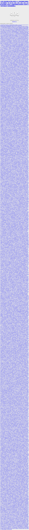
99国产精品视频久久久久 (16, 80)
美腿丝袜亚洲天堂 (4, 410)
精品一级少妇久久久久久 (24, 30)
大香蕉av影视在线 (9, 51)
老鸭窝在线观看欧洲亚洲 (17, 340)
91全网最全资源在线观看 (10, 398)
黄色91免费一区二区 (6, 249)
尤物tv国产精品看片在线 (8, 30)
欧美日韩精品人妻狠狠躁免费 (4, 467)
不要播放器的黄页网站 (21, 424)
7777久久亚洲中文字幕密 (18, 194)
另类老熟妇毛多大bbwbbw (11, 485)
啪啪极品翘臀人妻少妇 (13, 216)
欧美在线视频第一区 (21, 189)
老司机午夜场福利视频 (24, 123)
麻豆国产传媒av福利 (4, 300)
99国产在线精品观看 (8, 274)
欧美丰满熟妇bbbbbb (23, 212)
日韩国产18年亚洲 (3, 69)
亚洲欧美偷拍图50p (7, 216)
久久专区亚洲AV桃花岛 (4, 161)
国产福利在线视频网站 (12, 209)
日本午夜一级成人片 (8, 101)
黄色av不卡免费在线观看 (15, 429)
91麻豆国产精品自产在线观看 (24, 213)
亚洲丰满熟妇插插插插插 (6, 419)
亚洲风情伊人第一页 (2, 400)
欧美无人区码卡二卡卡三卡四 (17, 160)
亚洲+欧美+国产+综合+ (13, 471)
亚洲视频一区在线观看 (22, 493)
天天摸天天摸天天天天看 (6, 506)
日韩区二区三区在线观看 (12, 89)
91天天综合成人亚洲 (10, 256)
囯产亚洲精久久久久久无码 (14, 376)
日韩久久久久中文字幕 (16, 368)
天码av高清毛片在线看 (4, 137)
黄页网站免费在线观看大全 (4, 117)
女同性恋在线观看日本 (15, 401)
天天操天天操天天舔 (6, 118)
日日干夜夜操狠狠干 (8, 88)
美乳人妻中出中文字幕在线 (4, 60)
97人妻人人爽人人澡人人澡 (17, 406)
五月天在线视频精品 (9, 276)
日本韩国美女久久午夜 (24, 141)
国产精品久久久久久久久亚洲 (9, 331)
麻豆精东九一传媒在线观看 (10, 368)
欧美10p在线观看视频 (18, 419)
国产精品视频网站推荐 (10, 244)
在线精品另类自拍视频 (5, 366)
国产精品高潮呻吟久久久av (18, 269)
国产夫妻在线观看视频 (25, 474)
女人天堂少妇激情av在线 (23, 321)
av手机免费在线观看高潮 (12, 141)
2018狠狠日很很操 (4, 405)
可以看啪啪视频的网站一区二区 (15, 238)
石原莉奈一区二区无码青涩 (24, 415)
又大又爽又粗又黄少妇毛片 (18, 193)
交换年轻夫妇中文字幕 (23, 93)
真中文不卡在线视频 (22, 117)
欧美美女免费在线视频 (17, 75)
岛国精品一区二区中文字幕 (14, 338)
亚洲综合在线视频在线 (20, 44)
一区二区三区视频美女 (24, 221)
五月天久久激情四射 (2, 91)
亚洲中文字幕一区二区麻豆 (14, 395)
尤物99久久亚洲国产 (18, 133)
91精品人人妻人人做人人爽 (10, 138)
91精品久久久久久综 (17, 43)
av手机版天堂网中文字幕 (8, 91)
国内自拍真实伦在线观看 (17, 78)
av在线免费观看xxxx (11, 437)
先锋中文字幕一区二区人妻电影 (23, 205)
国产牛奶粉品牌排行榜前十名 (15, 515)
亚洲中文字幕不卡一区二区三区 (12, 278)
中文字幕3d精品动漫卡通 (16, 132)
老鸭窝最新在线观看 (25, 28)
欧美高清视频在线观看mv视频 (3, 261)
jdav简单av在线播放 (5, 316)
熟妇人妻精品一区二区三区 (13, 289)
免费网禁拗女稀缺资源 (8, 224)
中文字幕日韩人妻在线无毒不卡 (7, 277)
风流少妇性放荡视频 (8, 35)
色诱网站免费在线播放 (7, 435)
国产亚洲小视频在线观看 (7, 363)
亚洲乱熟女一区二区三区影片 (9, 239)
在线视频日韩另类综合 (4, 107)
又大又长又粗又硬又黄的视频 (7, 339)
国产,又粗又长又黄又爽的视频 (16, 477)
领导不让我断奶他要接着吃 (10, 77)
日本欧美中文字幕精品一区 (12, 514)
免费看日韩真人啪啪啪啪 (14, 254)
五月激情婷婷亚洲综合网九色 (7, 44)
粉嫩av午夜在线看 (8, 210)
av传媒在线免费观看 (5, 169)
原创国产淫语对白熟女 (14, 26)
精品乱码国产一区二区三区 (8, 83)
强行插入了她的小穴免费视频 (7, 334)
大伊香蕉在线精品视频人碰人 (19, 266)
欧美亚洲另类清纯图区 (13, 430)
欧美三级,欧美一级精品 (18, 469)
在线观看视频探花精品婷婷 (10, 389)
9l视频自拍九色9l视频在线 (17, 66)
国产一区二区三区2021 (3, 475)
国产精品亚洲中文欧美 (8, 79)
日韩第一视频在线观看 (8, 375)
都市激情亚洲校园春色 (19, 171)
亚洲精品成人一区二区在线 (16, 465)
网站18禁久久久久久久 (14, 466)
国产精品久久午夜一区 (25, 121)
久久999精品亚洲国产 (4, 360)
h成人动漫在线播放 (20, 95)
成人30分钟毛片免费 (23, 81)
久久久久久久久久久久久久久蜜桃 (9, 460)
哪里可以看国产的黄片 (12, 521)
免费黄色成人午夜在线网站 (12, 388)
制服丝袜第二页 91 (18, 250)
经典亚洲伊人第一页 (22, 256)
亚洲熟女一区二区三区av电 (13, 121)
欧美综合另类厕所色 (7, 289)
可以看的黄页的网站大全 (23, 268)
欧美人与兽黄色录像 (7, 350)
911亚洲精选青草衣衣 (15, 60)
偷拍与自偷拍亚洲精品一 (19, 257)
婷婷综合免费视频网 (10, 323)
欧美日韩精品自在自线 (9, 172)
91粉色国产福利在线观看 (7, 114)
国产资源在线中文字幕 (21, 439)
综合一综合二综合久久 (20, 395)
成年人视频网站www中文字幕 (9, 69)
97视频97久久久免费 (21, 176)
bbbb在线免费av (13, 90)
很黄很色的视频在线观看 (9, 312)
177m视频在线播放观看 (8, 315)
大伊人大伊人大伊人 (8, 164)
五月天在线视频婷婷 (21, 501)
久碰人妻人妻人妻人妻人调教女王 (15, 110)
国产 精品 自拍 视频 (16, 86)
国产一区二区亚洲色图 (9, 145)
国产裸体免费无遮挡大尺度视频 (23, 229)
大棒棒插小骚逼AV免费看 (8, 450)
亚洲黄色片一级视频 (6, 174)
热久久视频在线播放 (6, 119)
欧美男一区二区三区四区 (21, 41)
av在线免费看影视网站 (22, 263)
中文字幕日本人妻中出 (24, 155)
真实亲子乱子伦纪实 (15, 134)
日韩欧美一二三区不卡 (19, 216)
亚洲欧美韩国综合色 (7, 194)
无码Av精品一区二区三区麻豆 (21, 527)
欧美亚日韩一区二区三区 (12, 133)
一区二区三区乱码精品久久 (9, 41)
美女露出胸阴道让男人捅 (17, 154)
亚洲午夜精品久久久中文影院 (15, 242)
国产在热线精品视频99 (21, 70)
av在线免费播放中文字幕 (19, 56)
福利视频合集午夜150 (22, 227)
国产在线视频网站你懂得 (15, 418)
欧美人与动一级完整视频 (20, 518)
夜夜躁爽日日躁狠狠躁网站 (11, 386)
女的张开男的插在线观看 (23, 125)
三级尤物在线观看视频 (4, 279)
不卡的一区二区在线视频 (25, 40)
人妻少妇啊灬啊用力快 (15, 299)
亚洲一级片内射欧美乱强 (18, 221)
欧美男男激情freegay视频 (18, 486)
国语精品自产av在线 (9, 497)
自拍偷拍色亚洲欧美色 (21, 110)
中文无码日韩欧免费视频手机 (21, 376)
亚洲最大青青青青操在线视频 (16, 256)
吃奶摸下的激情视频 (7, 302)
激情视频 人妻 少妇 (17, 125)
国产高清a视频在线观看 (10, 463)
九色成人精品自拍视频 (21, 182)
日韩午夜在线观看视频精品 (7, 195)
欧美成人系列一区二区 (11, 72)
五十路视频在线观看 (20, 187)
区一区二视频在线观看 (4, 229)
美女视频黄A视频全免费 (24, 479)
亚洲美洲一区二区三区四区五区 (22, 438)
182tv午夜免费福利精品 (21, 276)
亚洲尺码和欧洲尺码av (20, 491)
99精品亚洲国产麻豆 (16, 444)
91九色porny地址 (7, 432)
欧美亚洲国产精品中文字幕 (15, 262)
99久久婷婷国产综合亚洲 (25, 443)
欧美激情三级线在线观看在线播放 (12, 213)
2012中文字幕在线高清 (14, 342)
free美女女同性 (6, 150)
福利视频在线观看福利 (11, 119)
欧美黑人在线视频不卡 (20, 143)
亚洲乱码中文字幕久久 (12, 399)
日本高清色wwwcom (10, 97)
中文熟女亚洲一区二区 (16, 324)
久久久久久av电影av (7, 73)
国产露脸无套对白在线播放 (9, 313)
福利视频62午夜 (21, 309)
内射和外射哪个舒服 (18, 453)
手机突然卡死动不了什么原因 (5, 121)
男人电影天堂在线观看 (7, 183)
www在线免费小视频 (24, 87)
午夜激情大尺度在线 (5, 486)
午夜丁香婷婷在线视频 (14, 379)
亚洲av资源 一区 (6, 278)
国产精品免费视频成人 (20, 203)
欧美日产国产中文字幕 (20, 270)
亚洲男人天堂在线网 (23, 108)
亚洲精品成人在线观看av (23, 154)
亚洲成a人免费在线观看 (6, 528)
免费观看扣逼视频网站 (14, 166)
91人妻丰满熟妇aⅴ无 (21, 385)
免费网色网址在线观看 (14, 30)
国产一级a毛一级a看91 (10, 66)
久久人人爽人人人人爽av (6, 361)
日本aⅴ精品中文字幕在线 (15, 92)
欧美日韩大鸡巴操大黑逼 (15, 192)
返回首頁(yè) (14, 21)
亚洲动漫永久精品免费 (11, 306)
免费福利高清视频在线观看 (14, 433)
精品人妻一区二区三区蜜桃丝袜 (14, 264)
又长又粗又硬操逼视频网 (14, 246)
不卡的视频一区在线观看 (18, 243)
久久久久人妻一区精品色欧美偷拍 (7, 491)
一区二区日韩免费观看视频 (10, 496)
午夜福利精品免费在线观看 (22, 186)
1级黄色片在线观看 (15, 391)
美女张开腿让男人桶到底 (13, 58)
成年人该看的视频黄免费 (9, 186)
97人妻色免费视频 (7, 98)
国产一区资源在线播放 (7, 177)
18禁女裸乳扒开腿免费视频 (14, 163)
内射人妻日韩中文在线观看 (12, 84)
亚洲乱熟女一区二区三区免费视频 (10, 340)
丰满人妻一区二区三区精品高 (10, 32)
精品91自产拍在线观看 (5, 440)
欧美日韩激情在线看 (12, 287)
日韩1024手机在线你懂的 (10, 185)
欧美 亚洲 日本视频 (15, 219)
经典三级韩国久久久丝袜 (25, 253)
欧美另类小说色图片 (23, 243)
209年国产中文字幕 (18, 350)
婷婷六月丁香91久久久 (13, 413)
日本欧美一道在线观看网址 (12, 56)
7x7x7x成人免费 (19, 30)
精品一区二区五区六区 (3, 80)
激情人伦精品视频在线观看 (8, 242)
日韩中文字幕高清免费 (22, 145)
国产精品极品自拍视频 (9, 228)
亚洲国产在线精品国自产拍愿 (24, 372)
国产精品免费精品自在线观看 (14, 224)
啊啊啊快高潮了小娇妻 (24, 246)
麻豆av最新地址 (4, 50)
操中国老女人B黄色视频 (20, 225)
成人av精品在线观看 (16, 496)
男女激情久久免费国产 (4, 97)
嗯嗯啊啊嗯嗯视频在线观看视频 (8, 438)
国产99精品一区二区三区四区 (13, 197)
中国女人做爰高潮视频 (21, 36)
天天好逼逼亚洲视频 (18, 146)
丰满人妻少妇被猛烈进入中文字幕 (7, 408)
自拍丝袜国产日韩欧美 (16, 347)
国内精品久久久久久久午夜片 (24, 100)
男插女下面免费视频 (8, 85)
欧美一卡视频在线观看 (15, 97)
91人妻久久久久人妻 (19, 315)
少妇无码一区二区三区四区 (14, 371)
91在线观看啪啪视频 (19, 345)
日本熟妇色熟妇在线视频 (19, 126)
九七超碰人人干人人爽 (13, 210)
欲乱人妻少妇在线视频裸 (7, 296)
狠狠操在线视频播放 (4, 529)
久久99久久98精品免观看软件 (4, 89)
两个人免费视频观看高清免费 (11, 67)
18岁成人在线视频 (24, 504)
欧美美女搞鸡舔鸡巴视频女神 (17, 50)
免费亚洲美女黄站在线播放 (23, 90)
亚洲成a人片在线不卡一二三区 (5, 128)
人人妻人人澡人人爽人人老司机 (17, 460)
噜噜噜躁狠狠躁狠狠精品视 (15, 130)
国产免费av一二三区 (12, 139)
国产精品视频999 (23, 62)
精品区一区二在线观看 (22, 519)
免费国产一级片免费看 (14, 489)
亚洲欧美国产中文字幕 (9, 466)
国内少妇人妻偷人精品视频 (10, 199)
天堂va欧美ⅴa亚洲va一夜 (13, 314)
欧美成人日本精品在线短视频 (22, 130)
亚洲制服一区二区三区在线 (8, 499)
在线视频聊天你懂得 (14, 284)
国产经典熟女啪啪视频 (20, 140)
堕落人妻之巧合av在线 (4, 47)
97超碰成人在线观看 (14, 311)
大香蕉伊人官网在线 (21, 239)
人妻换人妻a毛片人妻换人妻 (8, 418)
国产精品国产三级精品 (25, 207)
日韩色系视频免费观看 (15, 64)
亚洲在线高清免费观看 (22, 179)
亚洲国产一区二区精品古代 (24, 89)
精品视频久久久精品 (5, 67)
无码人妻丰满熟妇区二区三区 (7, 357)
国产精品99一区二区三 (17, 113)
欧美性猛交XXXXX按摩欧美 (22, 336)
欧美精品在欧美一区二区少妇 (14, 99)
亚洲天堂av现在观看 (3, 274)
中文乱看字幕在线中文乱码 (23, 148)
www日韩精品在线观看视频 (14, 149)
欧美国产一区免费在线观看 (21, 92)
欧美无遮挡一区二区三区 (11, 75)
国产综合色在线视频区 (19, 285)
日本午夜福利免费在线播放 (3, 185)
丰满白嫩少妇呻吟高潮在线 (23, 341)
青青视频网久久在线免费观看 (12, 403)
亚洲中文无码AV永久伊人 (21, 291)
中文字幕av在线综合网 (25, 505)
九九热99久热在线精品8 (11, 93)
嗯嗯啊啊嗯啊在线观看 (4, 82)
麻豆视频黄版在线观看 (14, 450)
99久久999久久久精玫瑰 (15, 492)
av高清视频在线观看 (9, 439)
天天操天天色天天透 (14, 411)
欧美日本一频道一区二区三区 (3, 29)
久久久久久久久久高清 (16, 199)
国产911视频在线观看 (25, 171)
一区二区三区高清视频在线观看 (24, 304)
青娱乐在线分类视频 (17, 229)
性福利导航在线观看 (9, 529)
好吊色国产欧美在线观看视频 (22, 248)
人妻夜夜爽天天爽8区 (10, 524)
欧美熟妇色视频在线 (19, 128)
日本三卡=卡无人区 (23, 335)
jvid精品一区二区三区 (18, 141)
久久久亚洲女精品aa (10, 336)
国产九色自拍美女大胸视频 (16, 148)
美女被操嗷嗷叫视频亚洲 (19, 74)
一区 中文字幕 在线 (23, 386)
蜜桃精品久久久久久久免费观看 (23, 526)
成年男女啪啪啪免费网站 (10, 157)
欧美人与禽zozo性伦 (18, 255)
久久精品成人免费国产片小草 (9, 465)
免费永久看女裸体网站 (24, 38)
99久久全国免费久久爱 (11, 154)
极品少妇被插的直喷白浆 (18, 294)
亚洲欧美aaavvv (7, 306)
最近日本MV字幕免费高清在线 (8, 391)
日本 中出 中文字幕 (23, 319)
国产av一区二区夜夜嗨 (23, 217)
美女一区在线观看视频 (11, 160)
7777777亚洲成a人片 (15, 323)
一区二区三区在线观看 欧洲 (14, 44)
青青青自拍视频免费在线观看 (17, 316)
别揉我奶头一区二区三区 (4, 39)
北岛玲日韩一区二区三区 (25, 337)
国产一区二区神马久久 (6, 236)
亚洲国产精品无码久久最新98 (10, 335)
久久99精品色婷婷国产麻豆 (17, 463)
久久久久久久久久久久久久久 (4, 180)
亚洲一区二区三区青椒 (16, 138)
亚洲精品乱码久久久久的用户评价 (20, 210)
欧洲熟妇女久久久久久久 (8, 158)
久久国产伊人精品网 (17, 71)
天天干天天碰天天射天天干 (9, 354)
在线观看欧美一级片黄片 (5, 355)
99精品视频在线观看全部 (17, 161)
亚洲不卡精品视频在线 (6, 415)
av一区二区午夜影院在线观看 (10, 268)
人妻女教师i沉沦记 (21, 307)
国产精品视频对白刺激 (25, 225)
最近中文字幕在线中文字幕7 (25, 399)
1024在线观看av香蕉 (19, 91)
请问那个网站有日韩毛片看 (18, 87)
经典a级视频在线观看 (8, 26)
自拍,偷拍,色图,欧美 (21, 159)
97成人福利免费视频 (9, 130)
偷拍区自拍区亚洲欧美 (11, 352)
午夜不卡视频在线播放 (20, 31)
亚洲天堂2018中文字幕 (9, 344)
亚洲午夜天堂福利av (6, 322)
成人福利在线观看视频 (24, 375)
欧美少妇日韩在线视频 (16, 77)
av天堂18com (13, 434)
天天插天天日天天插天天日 (16, 441)
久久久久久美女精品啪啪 (3, 120)
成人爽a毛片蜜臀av (16, 189)
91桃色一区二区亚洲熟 (8, 74)
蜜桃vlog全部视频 (10, 65)
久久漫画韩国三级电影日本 (25, 435)
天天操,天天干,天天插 (20, 35)
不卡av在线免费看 (15, 131)
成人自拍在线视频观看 (20, 131)
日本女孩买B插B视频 (25, 118)
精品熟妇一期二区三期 (21, 137)
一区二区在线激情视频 (16, 244)
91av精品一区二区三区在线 (4, 144)
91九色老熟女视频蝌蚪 (20, 195)
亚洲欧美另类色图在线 (22, 180)
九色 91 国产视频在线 (23, 453)
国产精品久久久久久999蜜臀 (20, 49)
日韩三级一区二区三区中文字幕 (16, 416)
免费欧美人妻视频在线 (5, 46)
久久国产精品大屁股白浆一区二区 (9, 36)
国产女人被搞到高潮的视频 (16, 353)
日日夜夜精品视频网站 (5, 132)
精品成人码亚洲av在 (9, 82)
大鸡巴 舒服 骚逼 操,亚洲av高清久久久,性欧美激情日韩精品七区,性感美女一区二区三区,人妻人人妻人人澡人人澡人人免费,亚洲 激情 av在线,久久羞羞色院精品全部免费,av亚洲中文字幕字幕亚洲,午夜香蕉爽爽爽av (14, 25)
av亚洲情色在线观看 (8, 226)
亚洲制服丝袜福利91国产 (8, 288)
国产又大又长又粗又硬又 (20, 339)
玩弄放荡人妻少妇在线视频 (12, 46)
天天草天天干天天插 (21, 452)
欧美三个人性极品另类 (14, 358)
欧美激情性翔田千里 (6, 142)
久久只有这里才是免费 (12, 396)
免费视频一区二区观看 (17, 485)
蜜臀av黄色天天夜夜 (2, 425)
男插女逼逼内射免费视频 (18, 377)
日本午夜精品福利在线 (15, 276)
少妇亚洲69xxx (17, 528)
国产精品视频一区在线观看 (19, 514)
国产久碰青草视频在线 (10, 117)
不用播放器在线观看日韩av (9, 387)
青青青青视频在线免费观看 (15, 186)
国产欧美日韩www (4, 496)
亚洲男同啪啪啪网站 (18, 183)
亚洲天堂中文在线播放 (5, 485)
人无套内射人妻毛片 (18, 366)
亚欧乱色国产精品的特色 (13, 382)
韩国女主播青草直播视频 (13, 184)
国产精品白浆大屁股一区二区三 (5, 260)
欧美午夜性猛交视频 (15, 120)
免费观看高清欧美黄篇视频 (17, 204)
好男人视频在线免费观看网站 (17, 123)
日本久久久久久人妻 (16, 150)
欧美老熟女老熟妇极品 (11, 355)
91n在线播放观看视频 (7, 207)
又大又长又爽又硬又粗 (21, 136)
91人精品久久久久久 (7, 266)
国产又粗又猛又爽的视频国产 (21, 197)
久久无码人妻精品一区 (12, 260)
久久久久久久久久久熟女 (9, 349)
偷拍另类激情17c (15, 185)
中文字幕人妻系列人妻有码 (5, 43)
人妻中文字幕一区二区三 (18, 139)
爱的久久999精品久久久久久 (9, 127)
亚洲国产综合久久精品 (14, 281)
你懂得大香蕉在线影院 (24, 126)
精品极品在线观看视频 (25, 471)
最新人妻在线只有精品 (4, 159)
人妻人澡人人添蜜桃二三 (10, 394)
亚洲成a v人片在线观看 (11, 488)
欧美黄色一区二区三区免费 (13, 302)
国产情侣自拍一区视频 (7, 58)
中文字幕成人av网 (19, 40)
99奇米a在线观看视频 (16, 179)
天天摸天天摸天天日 (2, 266)
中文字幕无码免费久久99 (5, 409)
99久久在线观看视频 (18, 462)
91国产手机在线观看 (21, 515)
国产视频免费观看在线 (15, 190)
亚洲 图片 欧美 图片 (25, 407)
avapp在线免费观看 (10, 200)
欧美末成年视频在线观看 (15, 478)
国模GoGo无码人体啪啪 (9, 230)
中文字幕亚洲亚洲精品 (14, 499)
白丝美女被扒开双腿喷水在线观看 (22, 264)
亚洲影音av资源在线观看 (15, 439)
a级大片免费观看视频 (19, 114)
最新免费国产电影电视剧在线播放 (7, 337)
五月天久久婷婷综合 (22, 138)
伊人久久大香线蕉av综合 (11, 29)
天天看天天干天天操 (4, 192)
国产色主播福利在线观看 (15, 351)
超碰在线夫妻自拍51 (23, 157)
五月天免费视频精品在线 (13, 282)
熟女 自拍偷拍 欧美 (3, 490)
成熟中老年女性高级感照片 (18, 151)
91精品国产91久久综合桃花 (15, 83)
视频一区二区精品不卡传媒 (15, 168)
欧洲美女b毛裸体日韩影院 (23, 520)
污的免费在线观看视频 (19, 461)
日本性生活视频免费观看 (4, 148)
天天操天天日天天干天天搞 (16, 354)
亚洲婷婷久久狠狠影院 (12, 62)
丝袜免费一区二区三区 (9, 516)
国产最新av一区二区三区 (21, 299)
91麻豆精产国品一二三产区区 (16, 127)
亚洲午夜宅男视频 (25, 491)
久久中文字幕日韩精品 (25, 53)
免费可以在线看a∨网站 (12, 305)
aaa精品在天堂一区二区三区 (10, 324)
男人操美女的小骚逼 (19, 278)
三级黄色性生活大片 (23, 43)
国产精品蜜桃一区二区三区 (25, 76)
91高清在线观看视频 (21, 293)
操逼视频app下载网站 (19, 289)
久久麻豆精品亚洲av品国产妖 (8, 507)
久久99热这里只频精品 (19, 63)
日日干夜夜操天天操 (2, 166)
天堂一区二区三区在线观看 (8, 379)
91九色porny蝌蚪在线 (19, 330)
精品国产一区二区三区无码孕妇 (12, 366)
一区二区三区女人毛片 (5, 70)
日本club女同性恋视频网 (18, 458)
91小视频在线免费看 (3, 346)
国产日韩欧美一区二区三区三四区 (7, 371)
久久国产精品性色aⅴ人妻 (6, 187)
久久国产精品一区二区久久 (19, 258)
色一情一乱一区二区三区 (9, 299)
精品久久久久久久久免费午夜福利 (11, 76)
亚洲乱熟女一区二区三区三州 (11, 39)
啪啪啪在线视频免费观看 (15, 507)
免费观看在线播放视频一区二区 (12, 245)
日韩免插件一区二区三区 (21, 54)
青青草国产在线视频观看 (16, 421)
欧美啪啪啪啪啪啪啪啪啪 (5, 154)
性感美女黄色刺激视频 (7, 480)
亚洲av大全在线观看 (5, 378)
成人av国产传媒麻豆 (20, 122)
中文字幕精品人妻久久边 (18, 81)
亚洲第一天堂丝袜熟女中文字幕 (11, 255)
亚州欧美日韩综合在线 (22, 498)
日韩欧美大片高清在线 (19, 188)
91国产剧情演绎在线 (23, 33)
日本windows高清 (10, 27)
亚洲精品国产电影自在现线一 (22, 492)
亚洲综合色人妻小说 (5, 84)
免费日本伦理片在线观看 (9, 475)
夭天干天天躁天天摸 (16, 333)
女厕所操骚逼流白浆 (15, 308)
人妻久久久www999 (17, 102)
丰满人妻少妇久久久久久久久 (10, 428)
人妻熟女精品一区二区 (12, 236)
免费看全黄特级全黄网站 (6, 71)
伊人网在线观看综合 (2, 320)
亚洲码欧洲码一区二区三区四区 (7, 222)
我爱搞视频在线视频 (14, 301)
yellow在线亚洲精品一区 (14, 443)
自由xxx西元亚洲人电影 (4, 402)
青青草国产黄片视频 (20, 374)
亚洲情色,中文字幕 (22, 457)
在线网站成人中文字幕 (24, 273)
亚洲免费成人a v (24, 151)
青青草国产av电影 (4, 476)
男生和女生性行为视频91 (25, 314)
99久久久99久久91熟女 (23, 66)
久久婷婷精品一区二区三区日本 (17, 372)
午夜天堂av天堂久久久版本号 (14, 222)
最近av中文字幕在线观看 (21, 55)
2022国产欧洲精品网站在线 (3, 276)
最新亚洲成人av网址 (18, 58)
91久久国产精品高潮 (3, 422)
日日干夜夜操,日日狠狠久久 (15, 59)
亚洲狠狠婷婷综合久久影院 (23, 86)
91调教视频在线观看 (8, 373)
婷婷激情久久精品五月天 (13, 390)
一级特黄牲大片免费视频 (8, 155)
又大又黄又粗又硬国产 (14, 79)
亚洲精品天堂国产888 (2, 351)
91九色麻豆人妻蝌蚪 (25, 226)
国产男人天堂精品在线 (5, 165)
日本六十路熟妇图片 (15, 389)
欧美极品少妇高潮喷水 (11, 211)
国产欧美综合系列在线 (23, 287)
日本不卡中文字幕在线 (6, 125)
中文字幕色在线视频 (19, 57)
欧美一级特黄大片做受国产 (4, 65)
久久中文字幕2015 (18, 90)
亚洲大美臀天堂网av (18, 217)
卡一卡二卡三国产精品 (13, 49)
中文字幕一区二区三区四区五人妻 (12, 94)
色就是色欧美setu (4, 324)
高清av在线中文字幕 (14, 408)
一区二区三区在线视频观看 (14, 207)
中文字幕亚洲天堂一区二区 (14, 195)
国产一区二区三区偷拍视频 (10, 325)
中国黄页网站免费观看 (3, 41)
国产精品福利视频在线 (15, 105)
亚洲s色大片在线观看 (9, 397)
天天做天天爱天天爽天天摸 (21, 418)
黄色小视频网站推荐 (9, 214)
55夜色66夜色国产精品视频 (7, 348)
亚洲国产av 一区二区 (6, 152)
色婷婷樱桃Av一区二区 (25, 265)
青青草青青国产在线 (4, 256)
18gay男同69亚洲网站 (20, 105)
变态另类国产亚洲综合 (7, 52)
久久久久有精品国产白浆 (23, 39)
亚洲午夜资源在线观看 (22, 80)
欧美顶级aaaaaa (14, 230)
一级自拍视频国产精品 (21, 150)
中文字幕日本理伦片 (7, 258)
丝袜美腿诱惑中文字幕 (11, 263)
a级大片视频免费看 (10, 232)
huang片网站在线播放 (12, 212)
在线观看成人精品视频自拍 (24, 142)
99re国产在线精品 (19, 411)
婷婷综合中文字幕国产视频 (4, 310)
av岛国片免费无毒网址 (4, 323)
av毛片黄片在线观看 (9, 434)
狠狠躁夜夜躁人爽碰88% (21, 206)
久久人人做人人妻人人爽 (3, 208)
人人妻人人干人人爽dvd (3, 466)
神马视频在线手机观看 (15, 147)
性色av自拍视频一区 (25, 266)
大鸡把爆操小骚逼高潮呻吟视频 (12, 169)
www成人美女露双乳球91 (10, 131)
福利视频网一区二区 (13, 462)
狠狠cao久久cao (19, 302)
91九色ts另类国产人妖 (24, 124)
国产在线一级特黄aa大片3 (18, 434)
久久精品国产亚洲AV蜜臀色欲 (6, 504)
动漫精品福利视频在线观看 (25, 322)
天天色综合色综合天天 (9, 304)
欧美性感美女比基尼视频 (12, 174)
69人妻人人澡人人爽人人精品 (5, 259)
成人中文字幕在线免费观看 (9, 143)
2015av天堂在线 (17, 220)
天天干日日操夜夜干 (19, 223)
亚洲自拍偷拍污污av (11, 135)
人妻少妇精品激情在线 (18, 454)
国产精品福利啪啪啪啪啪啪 (5, 204)
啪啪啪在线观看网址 (25, 260)
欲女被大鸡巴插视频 (9, 233)
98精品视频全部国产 (23, 235)
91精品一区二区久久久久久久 (6, 345)
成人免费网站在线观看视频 (24, 111)
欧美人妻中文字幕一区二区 (8, 472)
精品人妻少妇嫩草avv (16, 227)
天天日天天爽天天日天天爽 (7, 49)
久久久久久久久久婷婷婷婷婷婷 (7, 28)
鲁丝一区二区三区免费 (24, 428)
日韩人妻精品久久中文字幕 (3, 77)
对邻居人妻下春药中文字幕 (6, 87)
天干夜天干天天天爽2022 (12, 113)
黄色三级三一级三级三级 (11, 517)
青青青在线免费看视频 (12, 126)
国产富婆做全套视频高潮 (21, 383)
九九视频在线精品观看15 (25, 56)
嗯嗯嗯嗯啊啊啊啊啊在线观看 (20, 311)
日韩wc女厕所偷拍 (5, 34)
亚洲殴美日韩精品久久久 (6, 193)
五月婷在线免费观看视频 (9, 92)
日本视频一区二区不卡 (14, 288)
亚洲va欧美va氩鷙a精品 (22, 470)
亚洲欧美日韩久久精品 (21, 201)
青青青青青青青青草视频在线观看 (14, 187)
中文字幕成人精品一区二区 (6, 330)
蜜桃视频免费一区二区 (11, 520)
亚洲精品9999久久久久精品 (10, 412)
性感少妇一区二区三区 (7, 126)
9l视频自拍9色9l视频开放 (16, 69)
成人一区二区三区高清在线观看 (10, 50)
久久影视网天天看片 (14, 40)
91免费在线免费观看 (15, 272)
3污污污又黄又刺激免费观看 (4, 328)
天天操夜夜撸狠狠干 (8, 59)
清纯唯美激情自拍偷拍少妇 (11, 458)
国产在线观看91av (25, 446)
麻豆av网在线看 (20, 262)
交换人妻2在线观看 (4, 424)
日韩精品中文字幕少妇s (5, 286)
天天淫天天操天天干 (15, 172)
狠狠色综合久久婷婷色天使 (6, 525)
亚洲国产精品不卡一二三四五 (17, 235)
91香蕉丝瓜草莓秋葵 (15, 41)
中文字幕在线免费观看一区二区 (22, 478)
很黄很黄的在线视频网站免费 (3, 303)
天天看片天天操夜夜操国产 (21, 61)
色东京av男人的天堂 (19, 337)
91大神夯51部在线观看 (24, 162)
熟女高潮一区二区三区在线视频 (21, 26)
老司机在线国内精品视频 (5, 474)
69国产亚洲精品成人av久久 (10, 422)
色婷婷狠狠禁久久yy (4, 138)
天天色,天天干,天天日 (20, 191)
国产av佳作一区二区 (5, 404)
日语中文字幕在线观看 (11, 322)
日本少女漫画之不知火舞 (4, 190)
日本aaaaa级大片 (19, 251)
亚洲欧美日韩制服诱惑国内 (21, 466)
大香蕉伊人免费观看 (15, 61)
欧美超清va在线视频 (10, 353)
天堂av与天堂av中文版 (9, 307)
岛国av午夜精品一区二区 (6, 37)
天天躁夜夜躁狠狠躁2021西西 (5, 437)
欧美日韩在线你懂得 (14, 511)
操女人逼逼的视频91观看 (15, 214)
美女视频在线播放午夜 (23, 241)
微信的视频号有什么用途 (12, 142)
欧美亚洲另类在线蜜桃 (18, 282)
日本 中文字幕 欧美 (15, 303)
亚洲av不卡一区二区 (17, 84)
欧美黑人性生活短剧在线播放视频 (9, 227)
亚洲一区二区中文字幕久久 (21, 172)
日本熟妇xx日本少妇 (18, 212)
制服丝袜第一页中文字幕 (20, 164)
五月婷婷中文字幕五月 (25, 449)
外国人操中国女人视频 (23, 37)
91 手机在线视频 (25, 262)
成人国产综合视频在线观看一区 (19, 260)
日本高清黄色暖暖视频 (7, 383)
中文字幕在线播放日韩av (11, 519)
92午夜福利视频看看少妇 (6, 282)
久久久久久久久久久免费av (18, 104)
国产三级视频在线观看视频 (16, 115)
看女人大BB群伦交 (19, 443)
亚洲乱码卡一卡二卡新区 (18, 76)
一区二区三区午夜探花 (16, 513)
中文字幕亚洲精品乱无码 (12, 198)
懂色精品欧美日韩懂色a (4, 341)
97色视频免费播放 (3, 186)
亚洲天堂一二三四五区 (4, 353)
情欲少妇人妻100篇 (18, 177)
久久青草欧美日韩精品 (23, 387)
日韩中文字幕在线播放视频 (22, 82)
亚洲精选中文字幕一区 (10, 61)
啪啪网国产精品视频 (8, 90)
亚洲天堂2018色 (10, 70)
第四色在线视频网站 (25, 99)
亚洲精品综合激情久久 (24, 275)
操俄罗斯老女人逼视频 (9, 159)
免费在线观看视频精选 (19, 79)
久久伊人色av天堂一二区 (8, 515)
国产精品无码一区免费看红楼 (7, 262)
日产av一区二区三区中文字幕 (17, 157)
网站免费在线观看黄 (10, 144)
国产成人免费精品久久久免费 (3, 213)
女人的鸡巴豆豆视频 (10, 189)
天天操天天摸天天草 (23, 193)
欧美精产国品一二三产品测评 (22, 244)
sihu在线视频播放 (17, 361)
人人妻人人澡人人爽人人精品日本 (19, 280)
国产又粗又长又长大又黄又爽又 (14, 203)
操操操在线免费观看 (4, 232)
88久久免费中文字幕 (20, 422)
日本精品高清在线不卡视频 (19, 403)
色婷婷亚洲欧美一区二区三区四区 (10, 343)
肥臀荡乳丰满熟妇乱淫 (4, 411)
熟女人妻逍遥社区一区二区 (24, 146)
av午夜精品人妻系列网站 (12, 522)
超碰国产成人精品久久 (18, 209)
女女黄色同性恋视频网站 (5, 272)
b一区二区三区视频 (25, 95)
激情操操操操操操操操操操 (18, 46)
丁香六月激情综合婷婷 (8, 443)
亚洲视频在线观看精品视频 (24, 84)
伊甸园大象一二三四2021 (20, 364)
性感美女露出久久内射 (19, 240)
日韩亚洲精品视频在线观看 (21, 344)
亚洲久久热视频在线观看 (3, 347)
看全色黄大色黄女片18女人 (14, 101)
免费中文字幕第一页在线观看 (16, 200)
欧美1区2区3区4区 (5, 293)
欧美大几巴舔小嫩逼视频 (19, 94)
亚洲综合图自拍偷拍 (14, 497)
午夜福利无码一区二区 (21, 192)
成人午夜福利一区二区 (12, 146)
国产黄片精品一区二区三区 (7, 318)
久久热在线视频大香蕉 (8, 518)
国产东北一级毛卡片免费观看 (18, 451)
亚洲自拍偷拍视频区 (17, 352)
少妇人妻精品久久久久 (5, 294)
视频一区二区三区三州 (15, 313)
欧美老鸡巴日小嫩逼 (9, 473)
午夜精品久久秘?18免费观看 (4, 189)
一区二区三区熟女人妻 (4, 527)
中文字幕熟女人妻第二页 (18, 93)
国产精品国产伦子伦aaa (25, 79)
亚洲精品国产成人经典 (12, 37)
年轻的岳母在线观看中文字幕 (15, 82)
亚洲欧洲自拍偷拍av (5, 501)
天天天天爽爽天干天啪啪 (8, 166)
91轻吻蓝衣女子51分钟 (24, 523)
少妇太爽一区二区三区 (25, 348)
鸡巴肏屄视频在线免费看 (24, 67)
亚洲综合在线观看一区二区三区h (16, 369)
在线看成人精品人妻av (9, 346)
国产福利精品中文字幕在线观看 (15, 320)
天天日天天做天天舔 (15, 55)
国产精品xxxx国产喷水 (12, 432)
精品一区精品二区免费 (12, 269)
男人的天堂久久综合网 (25, 184)
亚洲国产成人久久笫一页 (18, 241)
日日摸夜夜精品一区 (3, 59)
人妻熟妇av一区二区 (22, 503)
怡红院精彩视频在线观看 (12, 151)
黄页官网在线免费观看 (8, 414)
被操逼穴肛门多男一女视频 (24, 483)
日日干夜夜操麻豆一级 (4, 86)
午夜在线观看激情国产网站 (16, 501)
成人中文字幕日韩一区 (23, 183)
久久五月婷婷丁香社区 (18, 435)
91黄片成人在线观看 (17, 33)
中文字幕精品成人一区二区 (8, 168)
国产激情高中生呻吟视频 (6, 285)
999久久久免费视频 (9, 281)
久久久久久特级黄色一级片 (5, 275)
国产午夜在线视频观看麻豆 (4, 66)
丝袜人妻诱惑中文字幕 (16, 398)
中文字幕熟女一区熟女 (3, 57)
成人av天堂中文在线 (2, 227)
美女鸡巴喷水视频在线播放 (20, 274)
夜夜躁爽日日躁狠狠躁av (25, 294)
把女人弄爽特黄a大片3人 (5, 255)
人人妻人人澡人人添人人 (12, 33)
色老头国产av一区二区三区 (13, 53)
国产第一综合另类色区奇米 (23, 245)
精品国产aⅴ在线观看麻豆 (20, 85)
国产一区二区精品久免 (23, 524)
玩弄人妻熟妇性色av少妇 (5, 519)
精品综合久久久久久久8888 (13, 345)
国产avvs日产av (18, 245)
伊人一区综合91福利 (17, 517)
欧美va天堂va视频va (22, 200)
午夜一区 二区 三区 (2, 515)
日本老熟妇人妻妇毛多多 (17, 117)
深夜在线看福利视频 (21, 120)
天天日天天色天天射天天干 (3, 64)
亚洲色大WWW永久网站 (11, 385)
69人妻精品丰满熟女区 (20, 28)
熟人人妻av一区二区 (20, 68)
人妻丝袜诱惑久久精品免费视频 (12, 240)
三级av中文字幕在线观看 (14, 297)
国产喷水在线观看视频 (17, 263)
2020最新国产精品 (24, 486)
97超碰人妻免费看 (22, 47)
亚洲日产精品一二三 (6, 505)
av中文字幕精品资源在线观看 (7, 338)
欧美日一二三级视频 (12, 431)
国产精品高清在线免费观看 (7, 129)
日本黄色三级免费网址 (15, 143)
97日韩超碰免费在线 (14, 51)
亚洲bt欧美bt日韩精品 (15, 232)
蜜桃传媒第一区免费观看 (5, 135)
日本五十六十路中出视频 (14, 28)
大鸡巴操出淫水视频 (5, 113)
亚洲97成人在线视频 (12, 194)
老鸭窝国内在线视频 (10, 191)
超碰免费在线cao (9, 411)
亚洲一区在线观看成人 (19, 53)
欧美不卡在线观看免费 (13, 223)
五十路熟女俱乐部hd (6, 209)
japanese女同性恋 (9, 31)
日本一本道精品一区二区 (20, 129)
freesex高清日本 (24, 282)
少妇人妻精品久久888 (4, 335)
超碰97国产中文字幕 (24, 440)
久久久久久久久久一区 (18, 155)
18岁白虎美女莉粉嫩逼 (10, 165)
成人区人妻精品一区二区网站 (8, 492)
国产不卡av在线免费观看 (16, 457)
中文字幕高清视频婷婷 (6, 81)
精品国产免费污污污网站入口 (12, 273)
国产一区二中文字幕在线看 (13, 504)
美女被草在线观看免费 (8, 238)
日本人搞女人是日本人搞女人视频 (18, 392)
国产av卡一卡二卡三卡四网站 (18, 388)
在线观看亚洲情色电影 (25, 512)
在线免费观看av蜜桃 (14, 384)
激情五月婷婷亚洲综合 (4, 452)
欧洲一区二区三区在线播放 (16, 145)
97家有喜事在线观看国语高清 (22, 97)
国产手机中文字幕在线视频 (13, 285)
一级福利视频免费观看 (19, 152)
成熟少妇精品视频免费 (6, 269)
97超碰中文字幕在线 (24, 160)
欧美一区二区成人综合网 (6, 33)
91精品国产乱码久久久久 (22, 378)
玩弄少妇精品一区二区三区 (12, 220)
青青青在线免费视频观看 (15, 307)
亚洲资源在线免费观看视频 (18, 253)
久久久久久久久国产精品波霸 (23, 75)
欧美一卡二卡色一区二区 (5, 385)
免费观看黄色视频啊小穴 (8, 297)
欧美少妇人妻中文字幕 (4, 61)
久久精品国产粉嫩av (25, 464)
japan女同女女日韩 (24, 149)
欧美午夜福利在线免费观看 (19, 230)
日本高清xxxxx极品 (15, 122)
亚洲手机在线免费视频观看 (24, 250)
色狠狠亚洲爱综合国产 (6, 479)
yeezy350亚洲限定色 (6, 178)
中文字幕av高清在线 (15, 293)
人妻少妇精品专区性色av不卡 (9, 80)
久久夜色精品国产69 (12, 87)
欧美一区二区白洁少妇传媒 (13, 188)
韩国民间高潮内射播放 (14, 215)
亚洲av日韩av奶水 (25, 289)
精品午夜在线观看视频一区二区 (18, 118)
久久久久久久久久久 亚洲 (14, 291)
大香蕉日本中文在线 (7, 283)
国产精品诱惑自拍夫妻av (7, 395)
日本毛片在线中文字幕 (5, 200)
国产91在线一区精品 (21, 252)
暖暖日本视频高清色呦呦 (7, 149)
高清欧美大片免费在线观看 (12, 286)
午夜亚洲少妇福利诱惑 (21, 447)
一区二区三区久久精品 (6, 382)
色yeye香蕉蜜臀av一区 (24, 411)
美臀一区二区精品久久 (7, 246)
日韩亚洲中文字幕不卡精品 (19, 181)
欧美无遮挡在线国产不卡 (19, 407)
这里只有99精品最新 (24, 104)
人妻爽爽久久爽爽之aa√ (19, 121)
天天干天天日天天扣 (3, 239)
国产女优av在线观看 (13, 523)
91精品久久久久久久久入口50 (5, 287)
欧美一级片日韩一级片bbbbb (5, 377)
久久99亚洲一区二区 (16, 180)
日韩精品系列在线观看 (14, 85)
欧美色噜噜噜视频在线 (8, 171)
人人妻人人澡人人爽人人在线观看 (21, 215)
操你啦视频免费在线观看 (3, 95)
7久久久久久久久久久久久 (3, 513)
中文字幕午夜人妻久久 (23, 485)
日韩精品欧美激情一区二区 (21, 156)
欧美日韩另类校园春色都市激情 (21, 163)
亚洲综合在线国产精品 (4, 463)
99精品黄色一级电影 (10, 310)
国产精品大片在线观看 (3, 373)
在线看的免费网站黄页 (18, 142)
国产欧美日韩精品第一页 (9, 405)
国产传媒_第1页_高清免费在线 (10, 86)
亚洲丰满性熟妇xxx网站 (18, 296)
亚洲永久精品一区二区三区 (24, 113)
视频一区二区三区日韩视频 (20, 51)
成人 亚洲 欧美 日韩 (6, 38)
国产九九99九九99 (14, 116)
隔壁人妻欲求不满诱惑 (13, 512)
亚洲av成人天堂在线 (9, 311)
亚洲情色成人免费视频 (8, 461)
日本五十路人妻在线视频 (13, 525)
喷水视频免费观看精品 (12, 217)
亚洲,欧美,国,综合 (11, 308)
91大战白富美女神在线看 (11, 341)
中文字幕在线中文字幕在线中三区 (9, 477)
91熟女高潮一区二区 (2, 444)
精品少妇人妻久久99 (23, 209)
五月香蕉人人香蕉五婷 (11, 329)
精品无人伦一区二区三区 (20, 367)
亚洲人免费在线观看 (2, 432)
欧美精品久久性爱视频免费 (11, 328)
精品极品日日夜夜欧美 (21, 199)
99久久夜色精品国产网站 (14, 267)
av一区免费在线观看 (16, 381)
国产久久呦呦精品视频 (17, 335)
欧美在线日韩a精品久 (4, 78)
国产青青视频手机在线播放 (15, 436)
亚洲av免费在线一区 (24, 128)
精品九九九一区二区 (3, 85)
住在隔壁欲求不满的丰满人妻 (19, 464)
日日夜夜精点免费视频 (9, 279)
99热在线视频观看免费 (12, 221)
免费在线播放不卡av (14, 346)
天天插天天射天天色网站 (19, 169)
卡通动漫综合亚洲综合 (10, 252)
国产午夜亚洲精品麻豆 (15, 65)
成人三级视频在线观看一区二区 (7, 374)
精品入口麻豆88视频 (12, 247)
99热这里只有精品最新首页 (12, 38)
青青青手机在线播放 (23, 477)
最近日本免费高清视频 (11, 180)
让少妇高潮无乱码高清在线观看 (22, 202)
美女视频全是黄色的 (16, 412)
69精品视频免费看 (11, 272)
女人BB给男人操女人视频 (4, 182)
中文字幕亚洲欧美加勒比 (13, 249)
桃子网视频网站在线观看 (5, 403)
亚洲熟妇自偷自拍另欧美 (21, 401)
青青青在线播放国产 (16, 32)
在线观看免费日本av (24, 522)
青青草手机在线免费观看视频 (18, 247)
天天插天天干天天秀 (22, 368)
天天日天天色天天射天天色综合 (17, 165)
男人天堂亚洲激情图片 (25, 257)
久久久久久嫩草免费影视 (12, 505)
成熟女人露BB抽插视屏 (7, 163)
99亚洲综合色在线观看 (3, 518)
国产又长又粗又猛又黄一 (13, 181)
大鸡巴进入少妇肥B (25, 91)
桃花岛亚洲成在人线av (17, 89)
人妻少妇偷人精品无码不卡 (24, 72)
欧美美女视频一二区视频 (7, 512)
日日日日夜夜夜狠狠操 (14, 270)
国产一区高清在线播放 (10, 202)
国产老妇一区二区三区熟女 (24, 135)
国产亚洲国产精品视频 (9, 122)
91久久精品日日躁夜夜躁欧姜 (15, 334)
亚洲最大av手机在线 (12, 73)
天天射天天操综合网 (20, 232)
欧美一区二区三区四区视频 (10, 161)
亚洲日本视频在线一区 (24, 52)
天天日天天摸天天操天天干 (10, 248)
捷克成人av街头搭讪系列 (25, 94)
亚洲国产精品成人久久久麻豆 (18, 119)
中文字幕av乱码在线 (5, 388)
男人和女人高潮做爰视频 (19, 273)
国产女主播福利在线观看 (19, 505)
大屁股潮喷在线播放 (13, 400)
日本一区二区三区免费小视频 (19, 233)
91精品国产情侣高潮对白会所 (21, 338)
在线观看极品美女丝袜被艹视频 (16, 445)
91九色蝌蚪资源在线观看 (12, 250)
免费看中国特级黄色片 (9, 452)
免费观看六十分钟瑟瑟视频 (3, 54)
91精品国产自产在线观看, (4, 244)
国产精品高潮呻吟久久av (16, 70)
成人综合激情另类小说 (18, 506)
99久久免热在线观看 (7, 110)
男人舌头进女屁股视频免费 (10, 137)
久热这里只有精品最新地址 (16, 279)
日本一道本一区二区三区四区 (16, 387)
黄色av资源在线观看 (9, 192)
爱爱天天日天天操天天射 (23, 127)
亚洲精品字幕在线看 (16, 402)
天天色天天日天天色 (3, 312)
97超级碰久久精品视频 (10, 100)
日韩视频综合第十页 (4, 333)
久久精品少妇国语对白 (21, 168)
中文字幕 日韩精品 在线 (20, 379)
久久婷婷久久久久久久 (23, 329)
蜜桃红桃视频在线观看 (6, 431)
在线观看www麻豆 (3, 340)
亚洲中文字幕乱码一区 (17, 39)
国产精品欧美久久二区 (10, 47)
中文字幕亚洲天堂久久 (6, 72)
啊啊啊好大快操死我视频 (19, 396)
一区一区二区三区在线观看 (6, 225)
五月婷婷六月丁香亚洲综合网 (17, 326)
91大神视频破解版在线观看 (5, 220)
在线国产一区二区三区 (8, 367)
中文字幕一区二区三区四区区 (15, 470)
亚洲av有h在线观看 (21, 405)
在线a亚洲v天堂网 (19, 246)
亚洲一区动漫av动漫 (3, 35)
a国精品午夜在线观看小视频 (15, 397)
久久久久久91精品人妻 (21, 242)
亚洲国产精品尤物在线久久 (6, 133)
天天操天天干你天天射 (5, 108)
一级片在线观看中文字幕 (14, 164)
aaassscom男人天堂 (20, 410)
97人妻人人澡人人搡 (15, 206)
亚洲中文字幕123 (15, 191)
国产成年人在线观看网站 (16, 447)
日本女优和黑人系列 (12, 71)
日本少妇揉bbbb (4, 343)
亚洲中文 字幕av (19, 149)
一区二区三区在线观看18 (6, 352)
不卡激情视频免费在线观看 (8, 290)
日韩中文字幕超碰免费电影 (13, 318)
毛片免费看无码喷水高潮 (18, 236)
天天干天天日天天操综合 (18, 72)
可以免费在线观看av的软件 (10, 95)
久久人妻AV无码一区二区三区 (23, 208)
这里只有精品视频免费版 (16, 271)
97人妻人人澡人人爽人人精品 (12, 128)
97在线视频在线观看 (17, 62)
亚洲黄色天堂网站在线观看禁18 (17, 162)
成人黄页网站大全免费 (8, 400)
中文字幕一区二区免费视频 (15, 175)
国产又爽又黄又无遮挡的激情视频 (8, 369)
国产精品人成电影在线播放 (22, 222)
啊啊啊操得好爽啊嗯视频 (13, 258)
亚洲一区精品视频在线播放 (5, 93)
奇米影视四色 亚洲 (20, 297)
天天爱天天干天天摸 (2, 267)
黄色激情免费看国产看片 (25, 462)
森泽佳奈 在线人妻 (10, 527)
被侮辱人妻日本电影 (21, 29)
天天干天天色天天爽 (25, 232)
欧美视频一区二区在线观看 (8, 196)
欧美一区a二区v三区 (8, 511)
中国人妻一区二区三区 (18, 52)
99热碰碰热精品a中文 (24, 427)
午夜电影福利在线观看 (14, 518)
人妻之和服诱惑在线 (10, 150)
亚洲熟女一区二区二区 (7, 217)
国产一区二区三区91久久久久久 (24, 352)
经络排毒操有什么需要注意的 (17, 98)
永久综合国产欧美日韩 (5, 102)
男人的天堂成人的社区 (12, 52)
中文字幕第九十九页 (12, 464)
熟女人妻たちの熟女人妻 (13, 442)
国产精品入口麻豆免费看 (12, 102)
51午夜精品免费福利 (22, 324)
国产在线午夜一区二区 (17, 96)
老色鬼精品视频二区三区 (7, 99)
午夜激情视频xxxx (9, 494)
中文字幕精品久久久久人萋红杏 (12, 453)
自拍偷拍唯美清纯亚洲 (3, 291)
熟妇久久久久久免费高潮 (17, 208)
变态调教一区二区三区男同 (11, 261)
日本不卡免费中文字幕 (25, 425)
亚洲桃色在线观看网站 (13, 348)
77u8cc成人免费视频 (24, 114)
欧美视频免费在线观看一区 (13, 63)
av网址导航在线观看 (13, 153)
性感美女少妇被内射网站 (9, 40)
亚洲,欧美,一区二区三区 (25, 396)
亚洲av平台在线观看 (6, 327)
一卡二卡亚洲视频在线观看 (18, 305)
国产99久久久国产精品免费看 (22, 334)
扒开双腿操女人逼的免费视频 (22, 27)
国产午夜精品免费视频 (20, 489)
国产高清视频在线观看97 (8, 462)
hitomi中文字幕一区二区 (11, 243)
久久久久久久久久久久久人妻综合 (18, 428)
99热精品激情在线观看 (4, 219)
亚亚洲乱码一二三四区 (6, 62)
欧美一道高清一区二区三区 (24, 467)
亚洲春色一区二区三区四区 (13, 152)
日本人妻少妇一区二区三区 (22, 83)
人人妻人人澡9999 (10, 201)
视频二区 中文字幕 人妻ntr (15, 68)
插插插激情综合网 (14, 57)
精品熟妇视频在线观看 (14, 367)
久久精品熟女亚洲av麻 (4, 27)
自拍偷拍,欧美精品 (11, 98)
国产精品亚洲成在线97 (14, 339)
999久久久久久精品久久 (8, 254)
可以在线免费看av (17, 107)
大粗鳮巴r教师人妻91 (17, 329)
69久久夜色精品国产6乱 (21, 134)
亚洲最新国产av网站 (18, 213)
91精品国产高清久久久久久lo (19, 249)
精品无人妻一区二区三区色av (8, 478)
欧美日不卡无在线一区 (15, 448)
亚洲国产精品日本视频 (4, 503)
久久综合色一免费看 (24, 216)
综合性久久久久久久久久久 (20, 442)
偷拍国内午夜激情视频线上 (6, 139)
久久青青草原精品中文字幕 (17, 365)
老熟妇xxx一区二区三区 (21, 59)
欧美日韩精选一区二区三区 (10, 78)
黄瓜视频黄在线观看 (3, 228)
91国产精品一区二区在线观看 (5, 250)
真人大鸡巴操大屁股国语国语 (5, 56)
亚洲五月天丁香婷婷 (15, 36)
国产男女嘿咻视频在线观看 (3, 214)
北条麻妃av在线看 (4, 473)
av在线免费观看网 (26, 476)
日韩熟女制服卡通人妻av (14, 140)
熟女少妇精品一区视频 (4, 309)
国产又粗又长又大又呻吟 (8, 175)
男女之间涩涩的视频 (5, 100)
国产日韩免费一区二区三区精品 (19, 300)
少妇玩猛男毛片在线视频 (15, 27)
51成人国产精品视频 (10, 360)
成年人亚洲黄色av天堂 (3, 215)
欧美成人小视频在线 (19, 384)
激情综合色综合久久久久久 (5, 273)
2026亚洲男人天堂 (6, 263)
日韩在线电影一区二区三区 (17, 319)
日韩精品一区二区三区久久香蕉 (7, 370)
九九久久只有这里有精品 (15, 468)
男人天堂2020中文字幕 (12, 321)
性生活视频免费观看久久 (4, 319)
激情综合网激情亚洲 (18, 370)
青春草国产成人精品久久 (11, 179)
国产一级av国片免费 (9, 64)
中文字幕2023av (24, 377)
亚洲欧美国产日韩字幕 (9, 219)
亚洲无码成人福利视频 (21, 381)
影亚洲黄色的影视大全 (8, 68)
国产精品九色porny (10, 132)
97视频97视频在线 (15, 95)
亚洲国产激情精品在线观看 (3, 401)
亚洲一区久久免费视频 (14, 91)
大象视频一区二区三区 (5, 245)
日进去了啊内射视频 (2, 168)
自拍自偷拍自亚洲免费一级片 (6, 471)
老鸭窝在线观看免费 (19, 124)
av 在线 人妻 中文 (13, 480)
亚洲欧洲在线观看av (8, 223)
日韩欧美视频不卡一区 (22, 394)
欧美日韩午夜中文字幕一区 (9, 134)
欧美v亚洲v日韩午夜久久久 (11, 34)
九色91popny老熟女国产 (10, 365)
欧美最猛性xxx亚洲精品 (4, 179)
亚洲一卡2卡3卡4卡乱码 (20, 284)
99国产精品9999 (6, 336)
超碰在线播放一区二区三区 (7, 523)
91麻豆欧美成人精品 (9, 105)
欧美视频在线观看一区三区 (22, 357)
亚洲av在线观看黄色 (16, 29)
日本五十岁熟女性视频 (21, 412)
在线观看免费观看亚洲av (24, 261)
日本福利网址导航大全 (3, 210)
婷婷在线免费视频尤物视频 (10, 120)
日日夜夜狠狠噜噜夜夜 (19, 408)
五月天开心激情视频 (10, 293)
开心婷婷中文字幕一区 (16, 248)
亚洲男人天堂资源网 (21, 444)
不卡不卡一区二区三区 (16, 409)
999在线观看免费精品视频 (14, 31)
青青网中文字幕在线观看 (5, 75)
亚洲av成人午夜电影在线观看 (10, 208)
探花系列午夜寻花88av (19, 400)
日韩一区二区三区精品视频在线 (7, 358)
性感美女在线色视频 (14, 228)
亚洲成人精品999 (23, 482)
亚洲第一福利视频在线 (21, 60)
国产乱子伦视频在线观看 (19, 38)
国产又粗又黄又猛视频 (10, 409)
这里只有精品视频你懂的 (12, 506)
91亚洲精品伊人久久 (24, 326)
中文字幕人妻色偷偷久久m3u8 (16, 111)
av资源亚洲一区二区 (18, 430)
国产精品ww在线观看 (3, 32)
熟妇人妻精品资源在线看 (18, 73)
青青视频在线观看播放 (12, 469)
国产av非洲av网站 (14, 233)
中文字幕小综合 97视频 (21, 308)
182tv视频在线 (21, 271)
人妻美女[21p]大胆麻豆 (21, 175)
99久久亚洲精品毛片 (11, 378)
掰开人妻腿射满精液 (2, 254)
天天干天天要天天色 (17, 287)
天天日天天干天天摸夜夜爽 (19, 459)
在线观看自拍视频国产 (25, 152)
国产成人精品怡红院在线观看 (8, 416)
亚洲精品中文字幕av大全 (9, 55)
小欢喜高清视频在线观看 (3, 233)
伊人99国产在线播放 (21, 32)
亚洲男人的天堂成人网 (15, 344)
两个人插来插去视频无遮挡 (5, 211)
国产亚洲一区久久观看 (9, 54)
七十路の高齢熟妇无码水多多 (5, 329)
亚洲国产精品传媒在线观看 (20, 502)
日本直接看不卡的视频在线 (18, 174)
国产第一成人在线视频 (25, 198)
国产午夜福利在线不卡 (7, 218)
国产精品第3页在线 (10, 111)
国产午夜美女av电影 (12, 528)
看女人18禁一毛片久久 (22, 115)
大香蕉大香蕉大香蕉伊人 (5, 111)
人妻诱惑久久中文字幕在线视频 (19, 327)
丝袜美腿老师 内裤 (13, 370)
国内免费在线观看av (13, 88)
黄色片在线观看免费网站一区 (6, 181)
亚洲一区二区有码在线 (10, 457)
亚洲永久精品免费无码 (3, 88)
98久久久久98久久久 (14, 171)
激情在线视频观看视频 (23, 355)
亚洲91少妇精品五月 (25, 247)
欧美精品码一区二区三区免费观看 (22, 312)
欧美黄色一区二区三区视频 (4, 252)
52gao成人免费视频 (22, 71)
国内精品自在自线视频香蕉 (12, 483)
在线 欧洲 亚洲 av (14, 290)
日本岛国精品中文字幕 (4, 157)
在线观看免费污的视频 (20, 218)
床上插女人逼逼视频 (24, 317)
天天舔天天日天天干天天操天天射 (14, 283)
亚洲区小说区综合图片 (4, 202)
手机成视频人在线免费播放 (15, 357)
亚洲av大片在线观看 (14, 364)
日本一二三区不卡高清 (18, 37)
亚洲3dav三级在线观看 (15, 452)
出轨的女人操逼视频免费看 (25, 73)
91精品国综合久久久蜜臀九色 (10, 96)
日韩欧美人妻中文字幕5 (17, 386)
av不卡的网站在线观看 (8, 301)
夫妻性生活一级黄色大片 (3, 311)
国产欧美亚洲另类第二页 (16, 159)
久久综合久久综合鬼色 (5, 483)
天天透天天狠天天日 (10, 60)
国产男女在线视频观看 (12, 177)
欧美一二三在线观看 (5, 253)
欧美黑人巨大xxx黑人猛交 (25, 174)
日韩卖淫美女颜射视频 (22, 445)
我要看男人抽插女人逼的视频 (14, 383)
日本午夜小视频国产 (20, 450)
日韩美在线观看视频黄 (4, 304)
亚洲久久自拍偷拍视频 (13, 435)
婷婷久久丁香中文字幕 (7, 399)
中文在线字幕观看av (13, 74)
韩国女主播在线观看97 (15, 182)
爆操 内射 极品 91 (10, 501)
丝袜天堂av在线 (21, 77)
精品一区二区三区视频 (22, 465)
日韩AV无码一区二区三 (6, 63)
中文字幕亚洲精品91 (25, 290)
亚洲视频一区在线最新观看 (11, 440)
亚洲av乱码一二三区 (20, 99)
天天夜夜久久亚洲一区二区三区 (7, 140)
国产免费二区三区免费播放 (6, 241)
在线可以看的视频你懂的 (9, 429)
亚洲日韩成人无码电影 (23, 365)
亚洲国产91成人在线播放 (7, 53)
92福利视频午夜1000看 (23, 325)
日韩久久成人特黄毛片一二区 (12, 380)
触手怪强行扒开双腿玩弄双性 (11, 500)
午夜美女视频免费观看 (8, 153)
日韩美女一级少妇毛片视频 (16, 47)
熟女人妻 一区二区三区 (7, 430)
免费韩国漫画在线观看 (10, 176)
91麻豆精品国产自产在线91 (12, 474)
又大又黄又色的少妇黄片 (4, 365)
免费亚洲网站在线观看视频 (23, 78)
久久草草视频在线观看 (10, 148)
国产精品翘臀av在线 (24, 382)
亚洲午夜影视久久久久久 (12, 43)
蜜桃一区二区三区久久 (13, 427)
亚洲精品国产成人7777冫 (25, 57)
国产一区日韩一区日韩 (18, 317)
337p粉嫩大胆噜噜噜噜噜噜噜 (4, 317)
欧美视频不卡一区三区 (20, 158)
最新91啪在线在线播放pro (15, 35)
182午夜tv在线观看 (21, 516)
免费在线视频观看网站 (13, 226)
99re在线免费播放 (4, 145)
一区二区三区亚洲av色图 (5, 482)
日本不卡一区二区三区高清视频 (5, 188)
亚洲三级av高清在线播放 (20, 116)
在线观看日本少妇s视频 (23, 416)
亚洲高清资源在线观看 (11, 123)
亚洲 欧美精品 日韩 (14, 315)
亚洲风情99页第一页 (15, 54)
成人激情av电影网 (13, 155)
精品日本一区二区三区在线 (3, 122)
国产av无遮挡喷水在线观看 (12, 257)
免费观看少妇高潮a (23, 177)
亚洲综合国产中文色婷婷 (5, 176)
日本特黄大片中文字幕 (25, 388)
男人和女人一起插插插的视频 (4, 160)
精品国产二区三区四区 (24, 488)
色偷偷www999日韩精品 (6, 141)
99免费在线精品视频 (18, 479)
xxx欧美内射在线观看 (11, 193)
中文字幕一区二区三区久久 (5, 406)
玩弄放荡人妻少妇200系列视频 (10, 229)
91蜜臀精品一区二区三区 (20, 166)
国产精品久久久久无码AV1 (12, 253)
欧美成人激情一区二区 (9, 384)
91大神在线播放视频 (7, 124)
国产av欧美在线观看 (9, 401)
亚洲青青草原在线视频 (3, 26)
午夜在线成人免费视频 (8, 433)
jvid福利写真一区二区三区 (7, 156)
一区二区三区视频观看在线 (20, 301)
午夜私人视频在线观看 (20, 277)
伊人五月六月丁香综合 (20, 219)
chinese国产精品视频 (19, 265)
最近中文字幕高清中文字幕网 (24, 302)
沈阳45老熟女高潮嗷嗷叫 (16, 490)
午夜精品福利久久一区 (4, 51)
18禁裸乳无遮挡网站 (23, 211)
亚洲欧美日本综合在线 (17, 500)
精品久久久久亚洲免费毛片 (7, 332)
